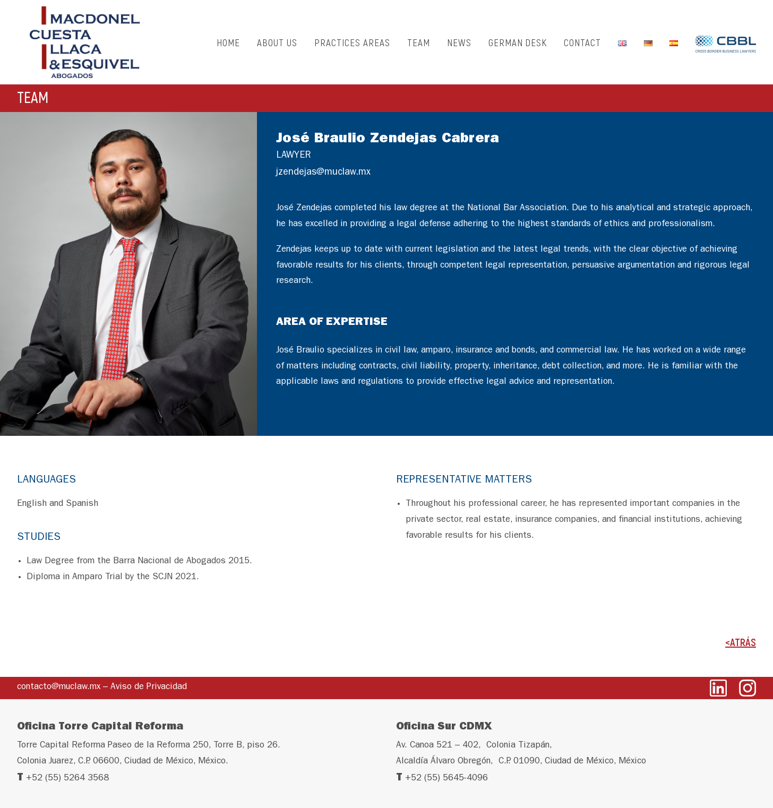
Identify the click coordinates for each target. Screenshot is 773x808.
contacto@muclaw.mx (58, 687)
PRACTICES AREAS (352, 45)
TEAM (418, 45)
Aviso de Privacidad (148, 687)
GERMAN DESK (517, 45)
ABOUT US (277, 45)
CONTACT (582, 45)
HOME (228, 45)
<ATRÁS (740, 648)
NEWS (459, 45)
